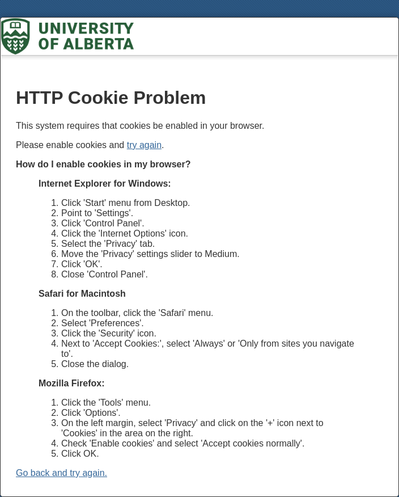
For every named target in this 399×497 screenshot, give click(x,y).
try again (144, 145)
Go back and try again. (61, 473)
